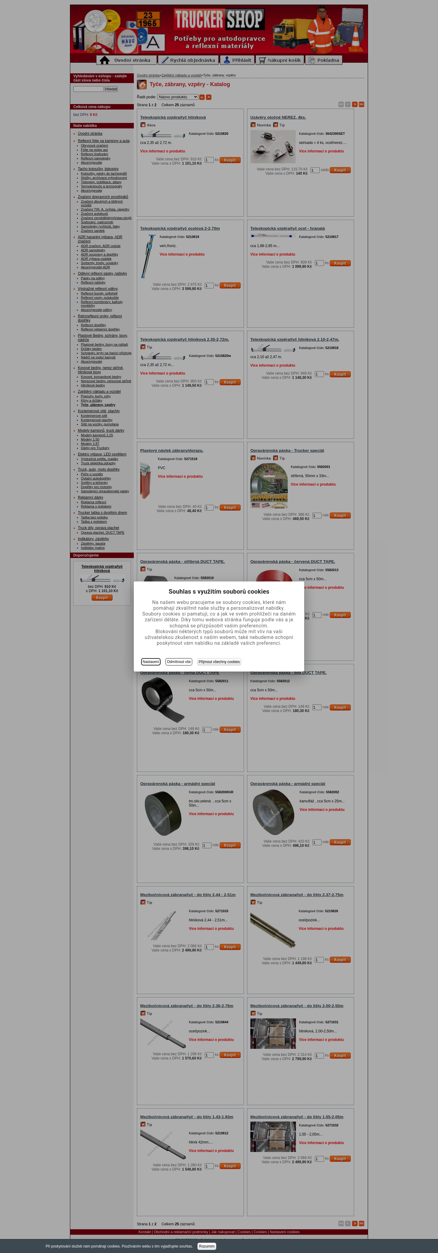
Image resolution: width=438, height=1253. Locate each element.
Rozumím (206, 1246)
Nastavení (151, 662)
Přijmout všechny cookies (219, 662)
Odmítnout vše (179, 662)
